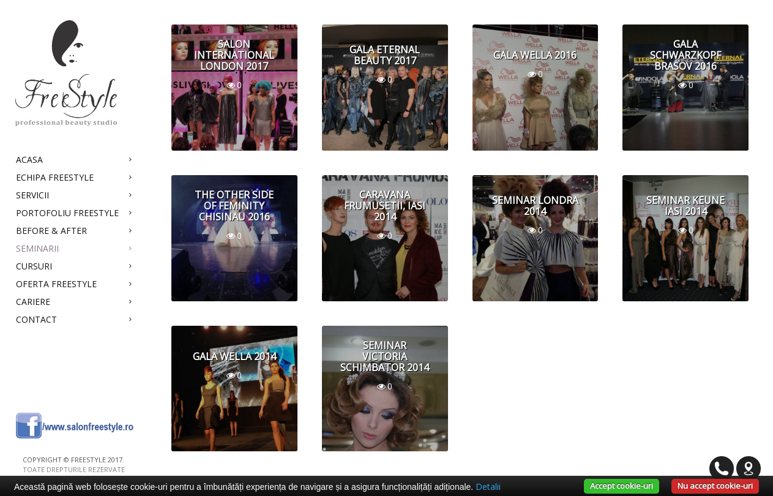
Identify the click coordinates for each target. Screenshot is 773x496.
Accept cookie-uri (621, 485)
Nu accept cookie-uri (715, 485)
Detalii (488, 486)
